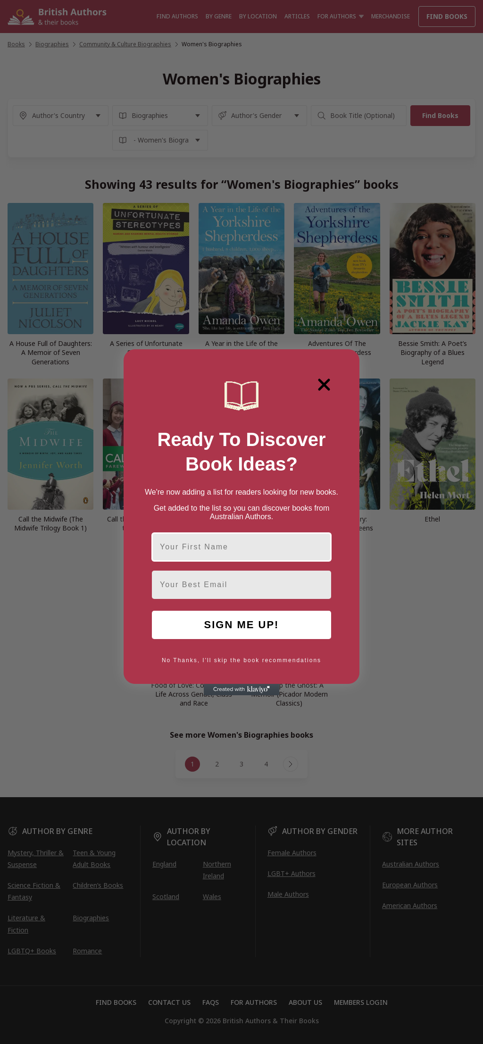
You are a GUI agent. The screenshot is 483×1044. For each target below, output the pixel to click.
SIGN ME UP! (241, 625)
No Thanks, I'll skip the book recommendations (241, 660)
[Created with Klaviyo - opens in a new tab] (241, 689)
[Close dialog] (324, 384)
